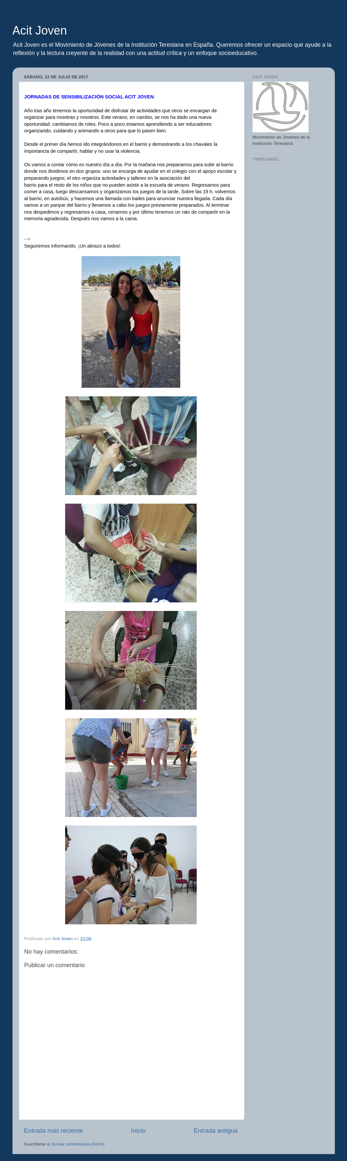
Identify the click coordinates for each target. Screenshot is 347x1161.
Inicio (138, 1130)
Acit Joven (39, 30)
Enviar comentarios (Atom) (78, 1144)
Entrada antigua (215, 1130)
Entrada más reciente (53, 1130)
